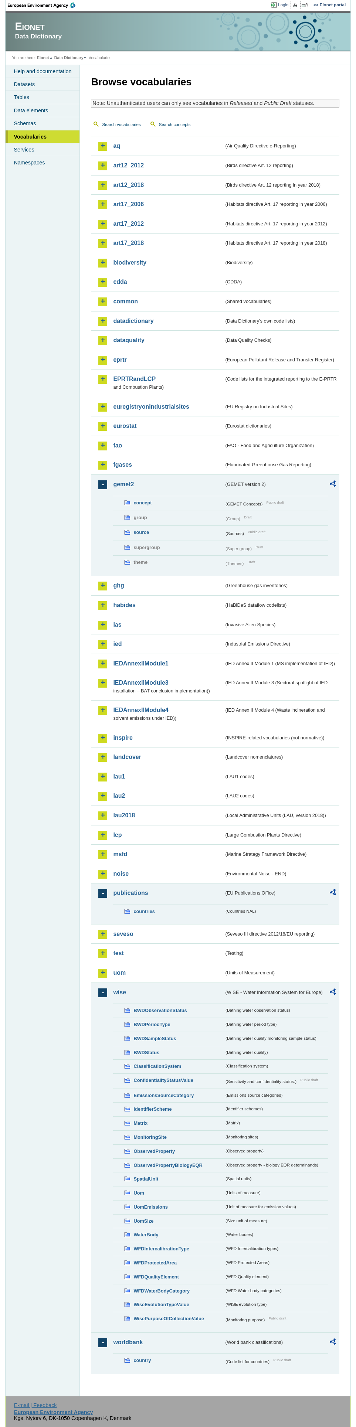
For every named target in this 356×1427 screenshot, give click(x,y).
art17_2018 (128, 243)
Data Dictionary (69, 57)
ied (117, 644)
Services (24, 150)
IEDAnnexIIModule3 (140, 683)
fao (117, 445)
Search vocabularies (121, 124)
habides (124, 605)
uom (119, 973)
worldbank (128, 1342)
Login (283, 5)
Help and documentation (42, 71)
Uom (138, 1193)
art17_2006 (128, 204)
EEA (44, 5)
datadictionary (133, 321)
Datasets (24, 84)
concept (142, 502)
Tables (21, 97)
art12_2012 (128, 165)
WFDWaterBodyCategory (161, 1291)
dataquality (128, 340)
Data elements (31, 110)
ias (117, 624)
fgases (122, 465)
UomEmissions (150, 1207)
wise (119, 992)
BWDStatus (146, 1052)
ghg (118, 585)
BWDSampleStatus (154, 1038)
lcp (117, 835)
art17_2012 (128, 224)
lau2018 (124, 815)
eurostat (124, 426)
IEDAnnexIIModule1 (140, 663)
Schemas (25, 123)
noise (121, 874)
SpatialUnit (145, 1179)
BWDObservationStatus (160, 1010)
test (118, 953)
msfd (120, 854)
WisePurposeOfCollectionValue (168, 1318)
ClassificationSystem (157, 1066)
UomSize (143, 1221)
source (141, 532)
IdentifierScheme (152, 1109)
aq (116, 146)
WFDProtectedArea (155, 1263)
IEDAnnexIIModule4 (140, 710)
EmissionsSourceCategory (163, 1095)
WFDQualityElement (156, 1277)
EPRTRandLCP (134, 379)
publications (130, 893)
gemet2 (123, 484)
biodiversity (129, 262)
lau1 (119, 776)
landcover (127, 757)
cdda (120, 282)
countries (144, 911)
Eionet (43, 57)
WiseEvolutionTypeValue (161, 1304)
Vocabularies (30, 137)
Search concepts (175, 124)
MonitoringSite (150, 1137)
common (125, 301)
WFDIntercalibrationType (161, 1248)
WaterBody (145, 1234)
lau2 (119, 796)
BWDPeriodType (151, 1024)
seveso (123, 934)
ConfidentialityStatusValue (163, 1080)
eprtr (119, 360)
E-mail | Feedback (35, 1405)
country (142, 1360)
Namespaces (29, 163)
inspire (122, 738)
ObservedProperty (154, 1151)
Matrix (140, 1123)
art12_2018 (128, 185)
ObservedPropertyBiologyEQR (167, 1165)
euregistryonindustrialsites (151, 406)
